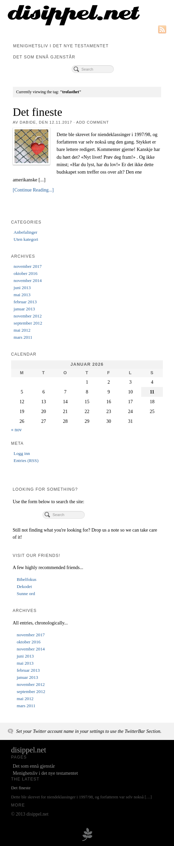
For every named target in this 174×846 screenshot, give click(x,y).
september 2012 (28, 323)
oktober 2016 (26, 273)
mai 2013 (22, 294)
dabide (28, 122)
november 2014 (28, 280)
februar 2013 (25, 301)
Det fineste (37, 112)
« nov (16, 429)
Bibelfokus (26, 579)
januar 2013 (24, 308)
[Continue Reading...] (33, 190)
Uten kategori (26, 239)
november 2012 (28, 315)
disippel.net (28, 750)
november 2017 (28, 266)
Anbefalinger (25, 232)
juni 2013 (22, 287)
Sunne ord (26, 593)
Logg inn (22, 453)
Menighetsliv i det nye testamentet (61, 46)
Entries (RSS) (26, 460)
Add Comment (92, 122)
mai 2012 (22, 330)
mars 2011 (23, 337)
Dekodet (24, 586)
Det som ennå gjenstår (44, 57)
